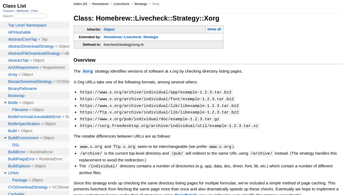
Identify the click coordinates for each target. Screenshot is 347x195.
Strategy (140, 4)
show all (214, 29)
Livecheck (121, 4)
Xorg (88, 71)
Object (109, 29)
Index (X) (80, 4)
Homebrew (100, 4)
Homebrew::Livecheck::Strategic (131, 37)
